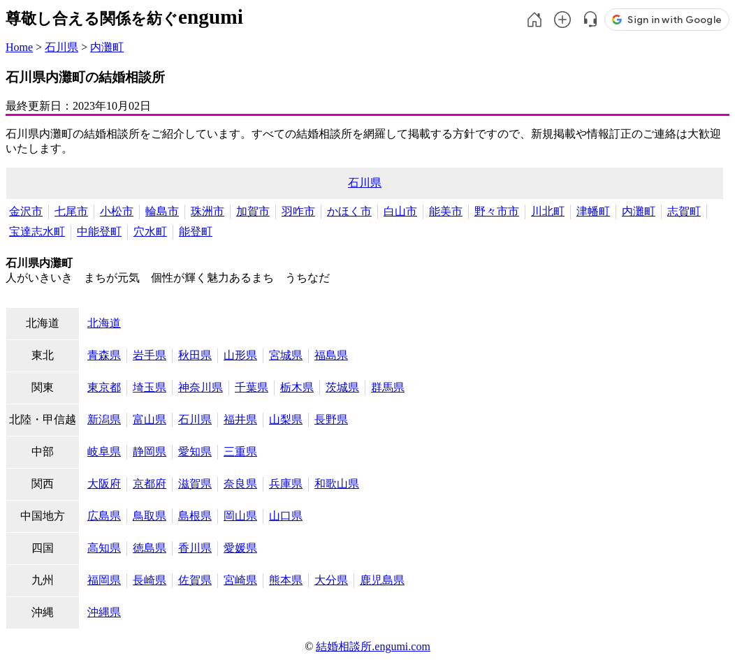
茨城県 (342, 387)
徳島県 (149, 548)
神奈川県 (200, 387)
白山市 (400, 211)
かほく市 (349, 211)
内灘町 (107, 47)
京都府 (149, 484)
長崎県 (149, 580)
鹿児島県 (382, 580)
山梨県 (286, 419)
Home (19, 47)
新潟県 (104, 419)
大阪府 (104, 484)
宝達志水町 (37, 231)
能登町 (195, 231)
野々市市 (496, 211)
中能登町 (99, 231)
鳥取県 (149, 516)
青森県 (104, 355)
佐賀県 (195, 580)
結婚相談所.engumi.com (373, 646)
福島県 (331, 355)
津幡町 (593, 211)
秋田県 (195, 355)
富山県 (149, 419)
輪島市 (162, 211)
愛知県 (195, 451)
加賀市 (253, 211)
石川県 (61, 47)
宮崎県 (240, 580)
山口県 (286, 516)
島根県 (195, 516)
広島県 (104, 516)
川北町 (548, 211)
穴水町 (150, 231)
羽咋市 (298, 211)
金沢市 (26, 211)
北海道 (104, 323)
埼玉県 (149, 387)
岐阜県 (104, 451)
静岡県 (149, 451)
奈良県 (240, 484)
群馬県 (388, 387)
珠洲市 (207, 211)
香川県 (195, 548)
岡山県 (240, 516)
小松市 (116, 211)
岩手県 (149, 355)
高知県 (104, 548)
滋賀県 (195, 484)
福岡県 (104, 580)
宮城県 (286, 355)
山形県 (240, 355)
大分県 (331, 580)
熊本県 (286, 580)
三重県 (240, 451)
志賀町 (684, 211)
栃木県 (297, 387)
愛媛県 (240, 548)
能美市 (446, 211)
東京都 (104, 387)
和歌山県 (336, 484)
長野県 (331, 419)
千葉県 (251, 387)
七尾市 (71, 211)
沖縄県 (104, 612)
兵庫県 (286, 484)
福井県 (240, 419)
